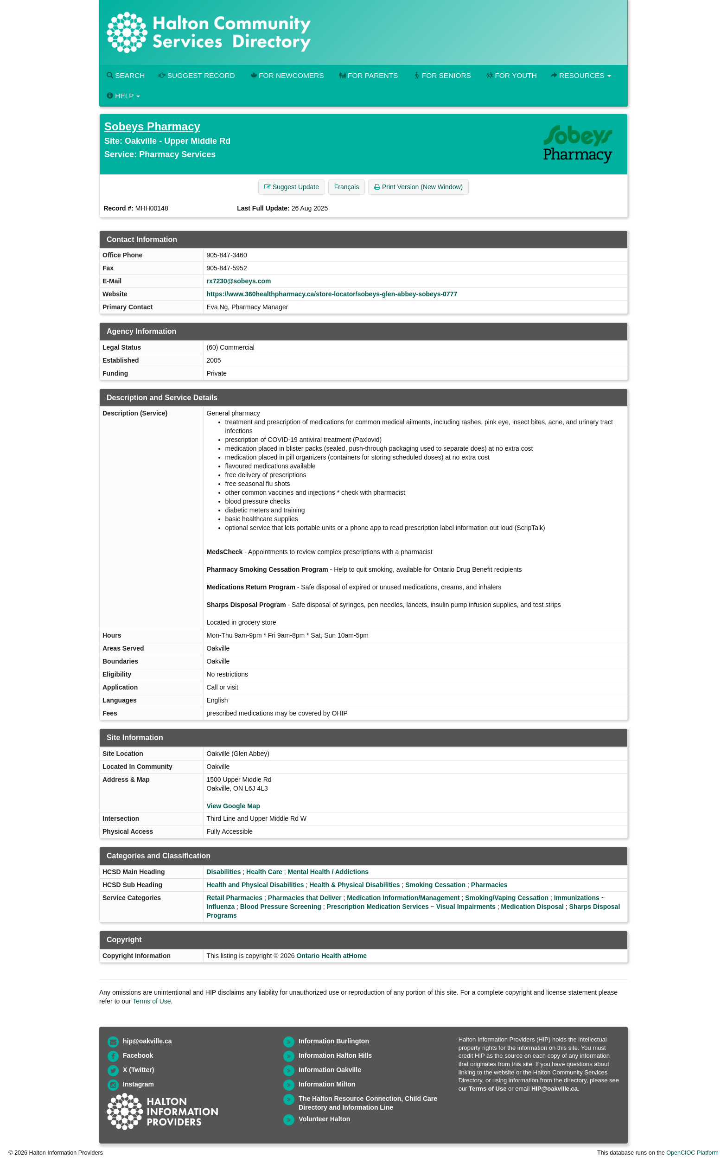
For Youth (511, 75)
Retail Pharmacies (235, 897)
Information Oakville (330, 1070)
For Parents (368, 75)
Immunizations (576, 897)
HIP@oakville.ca (554, 1088)
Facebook (138, 1055)
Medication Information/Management (403, 897)
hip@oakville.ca (147, 1041)
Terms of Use (152, 1001)
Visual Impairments (466, 906)
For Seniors (441, 75)
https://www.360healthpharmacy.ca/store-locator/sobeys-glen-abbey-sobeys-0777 (332, 294)
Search (126, 75)
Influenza (221, 906)
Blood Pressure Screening (280, 906)
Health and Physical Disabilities (255, 884)
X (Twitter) (138, 1070)
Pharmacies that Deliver (305, 897)
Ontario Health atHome (331, 955)
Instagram (138, 1084)
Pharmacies (489, 884)
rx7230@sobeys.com (239, 281)
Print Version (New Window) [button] (418, 187)
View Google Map (234, 806)
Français (346, 187)
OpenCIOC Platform (692, 1153)
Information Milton (327, 1084)
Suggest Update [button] (291, 187)
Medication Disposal (532, 906)
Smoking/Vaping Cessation (506, 897)
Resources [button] (581, 75)
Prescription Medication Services (378, 906)
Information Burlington (334, 1041)
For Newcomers (286, 75)
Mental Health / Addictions (328, 871)
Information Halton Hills (335, 1055)
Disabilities (224, 871)
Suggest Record (197, 75)
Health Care (264, 871)
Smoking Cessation (435, 884)
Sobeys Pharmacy (152, 126)
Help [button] (123, 96)
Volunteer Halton (324, 1119)
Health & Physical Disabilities (354, 884)
